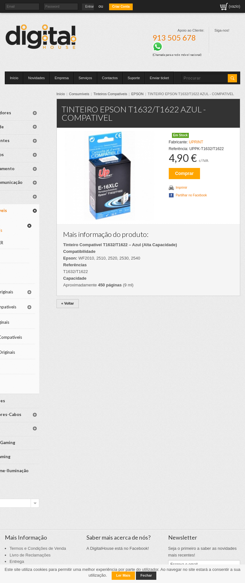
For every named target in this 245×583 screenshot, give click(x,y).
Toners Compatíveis (29, 283)
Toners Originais (25, 301)
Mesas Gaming (31, 430)
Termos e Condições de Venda (38, 521)
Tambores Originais (26, 337)
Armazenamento (32, 155)
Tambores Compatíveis (29, 319)
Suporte (134, 78)
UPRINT (200, 147)
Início (14, 78)
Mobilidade (27, 122)
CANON (30, 243)
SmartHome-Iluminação (29, 443)
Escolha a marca (22, 475)
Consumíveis (88, 94)
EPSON (147, 94)
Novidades (36, 78)
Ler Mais (123, 575)
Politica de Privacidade (31, 540)
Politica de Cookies (27, 547)
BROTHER (32, 218)
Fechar (146, 575)
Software (25, 180)
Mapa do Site (22, 554)
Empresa (62, 78)
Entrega (17, 534)
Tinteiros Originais (25, 265)
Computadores (31, 112)
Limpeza (24, 353)
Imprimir (185, 193)
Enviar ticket (159, 78)
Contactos (110, 78)
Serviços (85, 78)
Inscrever (178, 549)
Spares (23, 408)
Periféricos (27, 144)
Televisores (28, 383)
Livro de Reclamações (30, 527)
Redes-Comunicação (29, 168)
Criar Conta (121, 6)
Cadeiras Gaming (33, 419)
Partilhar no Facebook (195, 200)
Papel (22, 366)
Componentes (30, 133)
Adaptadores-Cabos (30, 395)
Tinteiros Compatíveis (120, 94)
